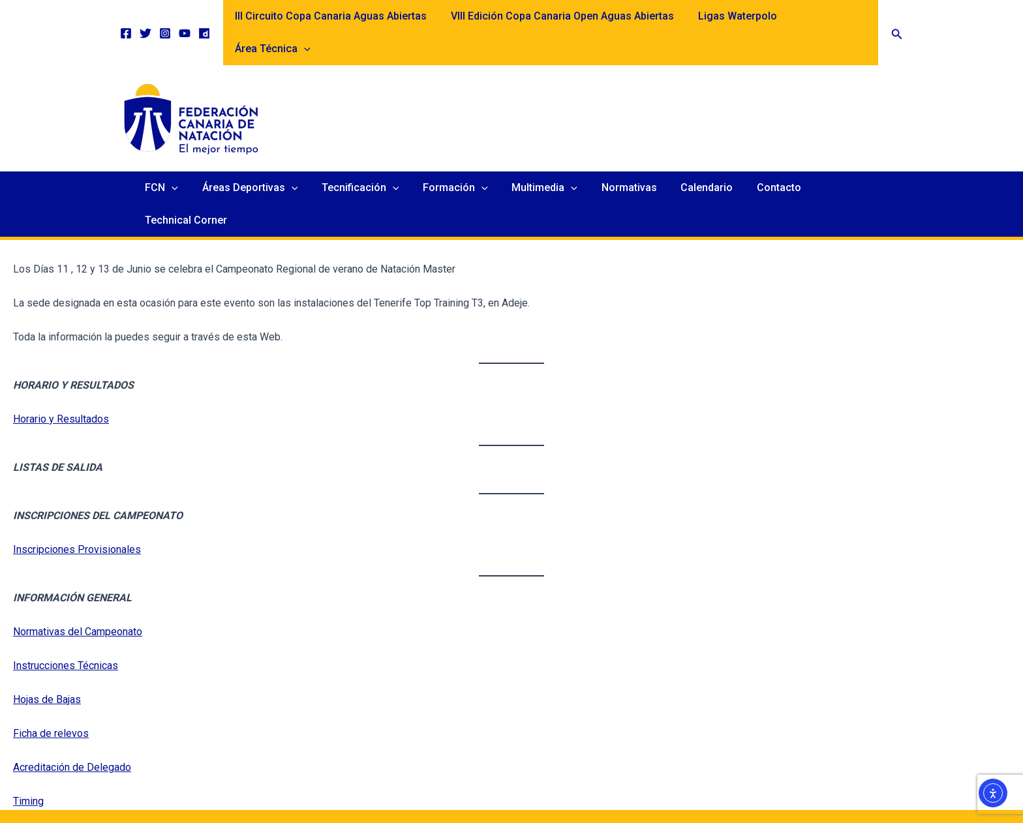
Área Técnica (830, 16)
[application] (861, 16)
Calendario (698, 155)
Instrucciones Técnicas (65, 600)
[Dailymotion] (204, 17)
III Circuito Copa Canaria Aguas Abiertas (331, 16)
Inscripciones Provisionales (77, 484)
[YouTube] (185, 17)
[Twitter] (145, 17)
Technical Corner (851, 155)
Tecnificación (364, 155)
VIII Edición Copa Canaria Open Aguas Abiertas (559, 16)
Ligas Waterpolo (731, 16)
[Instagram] (165, 17)
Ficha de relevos (51, 668)
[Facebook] (126, 17)
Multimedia (542, 155)
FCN (171, 155)
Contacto (767, 155)
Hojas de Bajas (47, 634)
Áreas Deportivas (257, 155)
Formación (456, 155)
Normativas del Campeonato (77, 566)
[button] (897, 16)
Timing (28, 736)
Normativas (623, 155)
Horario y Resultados (61, 354)
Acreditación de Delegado (72, 702)
